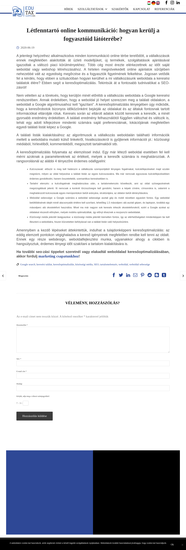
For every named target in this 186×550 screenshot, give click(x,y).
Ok (172, 544)
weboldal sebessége (139, 264)
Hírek (68, 9)
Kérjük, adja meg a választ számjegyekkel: (33, 396)
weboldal (123, 264)
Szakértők (120, 9)
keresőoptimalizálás (63, 264)
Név (18, 359)
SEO (96, 264)
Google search (27, 264)
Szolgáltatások (92, 9)
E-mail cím (21, 371)
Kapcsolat (141, 9)
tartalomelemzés (108, 264)
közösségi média (84, 264)
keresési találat (44, 264)
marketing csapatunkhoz (58, 256)
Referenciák (165, 9)
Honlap (19, 384)
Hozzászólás (22, 325)
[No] (182, 544)
